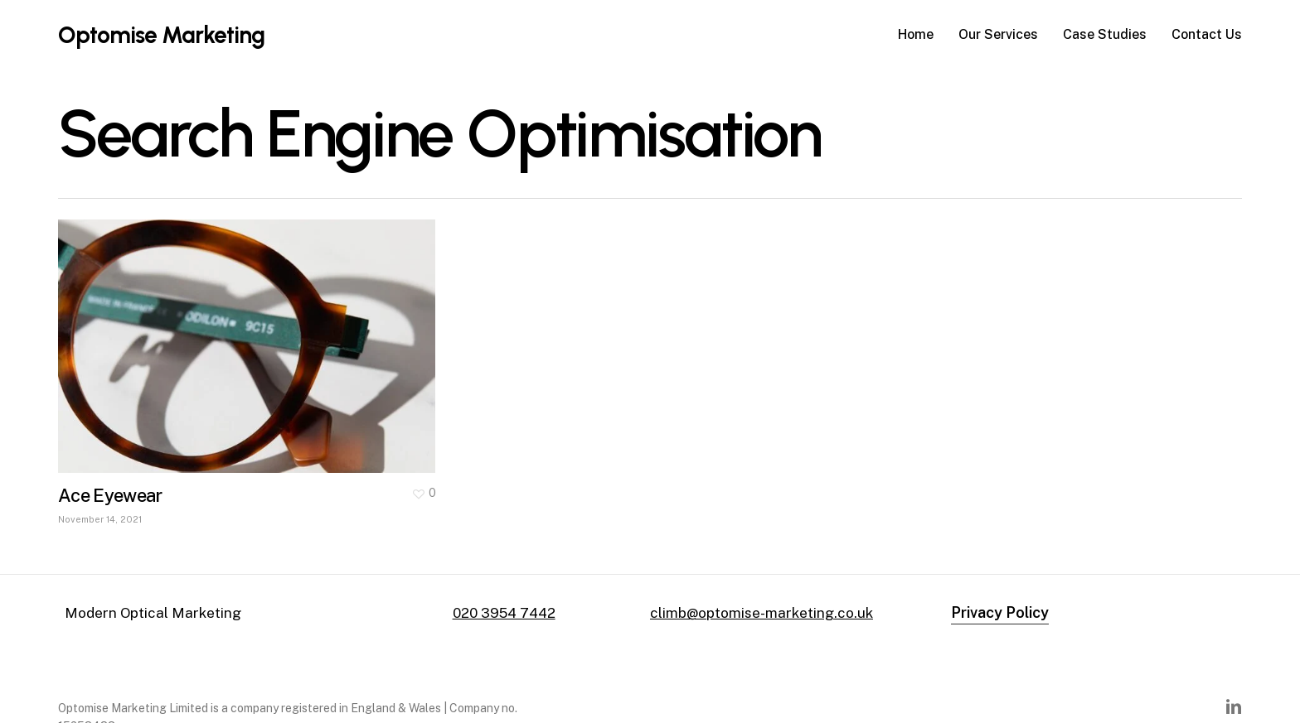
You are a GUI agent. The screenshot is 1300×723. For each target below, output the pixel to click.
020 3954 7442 (504, 613)
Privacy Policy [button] (1000, 612)
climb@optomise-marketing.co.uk (761, 613)
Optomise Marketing (161, 34)
